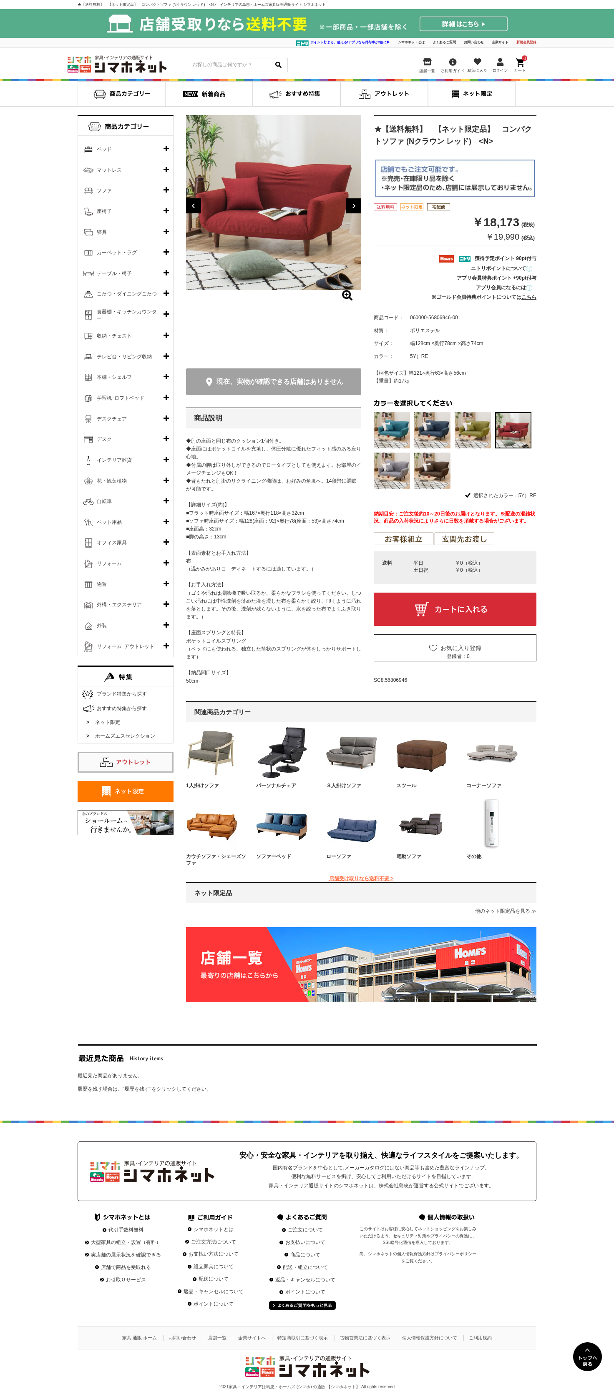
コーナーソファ (483, 785)
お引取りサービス (126, 1280)
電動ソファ (408, 856)
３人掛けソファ (343, 785)
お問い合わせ (474, 42)
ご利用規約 (480, 1337)
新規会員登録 (526, 42)
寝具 (102, 232)
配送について (214, 1279)
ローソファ (338, 856)
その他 (473, 856)
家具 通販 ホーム (139, 1337)
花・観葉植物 (112, 481)
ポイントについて (214, 1304)
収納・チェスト (114, 336)
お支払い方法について (214, 1254)
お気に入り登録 (460, 648)
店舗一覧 (217, 1337)
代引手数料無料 (125, 1230)
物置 (102, 584)
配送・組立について (305, 1267)
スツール (406, 785)
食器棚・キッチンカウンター (127, 315)
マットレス (109, 170)
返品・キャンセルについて (214, 1291)
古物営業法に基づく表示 (365, 1337)
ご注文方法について (213, 1242)
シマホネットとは (411, 42)
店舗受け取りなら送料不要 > (361, 878)
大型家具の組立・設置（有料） (126, 1242)
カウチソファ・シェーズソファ (216, 859)
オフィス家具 (112, 543)
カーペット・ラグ (117, 252)
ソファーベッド (273, 856)
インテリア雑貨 (114, 460)
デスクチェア (112, 419)
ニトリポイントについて (501, 268)
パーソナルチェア (276, 785)
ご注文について (305, 1230)
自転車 (104, 501)
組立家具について (214, 1266)
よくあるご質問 (444, 42)
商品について (305, 1255)
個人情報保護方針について (429, 1337)
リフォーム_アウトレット (126, 646)
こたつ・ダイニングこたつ (127, 294)
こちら (528, 297)
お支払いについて (305, 1242)
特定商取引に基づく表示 (302, 1337)
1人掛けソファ (202, 785)
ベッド (104, 149)
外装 (102, 625)
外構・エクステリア (119, 605)
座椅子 (104, 211)
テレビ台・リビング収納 (124, 357)
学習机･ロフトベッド (120, 398)
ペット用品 (109, 522)
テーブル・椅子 (114, 273)
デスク (104, 439)
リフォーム (109, 563)
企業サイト (500, 42)
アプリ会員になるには (504, 287)
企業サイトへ (252, 1337)
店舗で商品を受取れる (126, 1267)
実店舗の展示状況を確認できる (126, 1255)
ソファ (104, 190)
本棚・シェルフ (114, 377)
